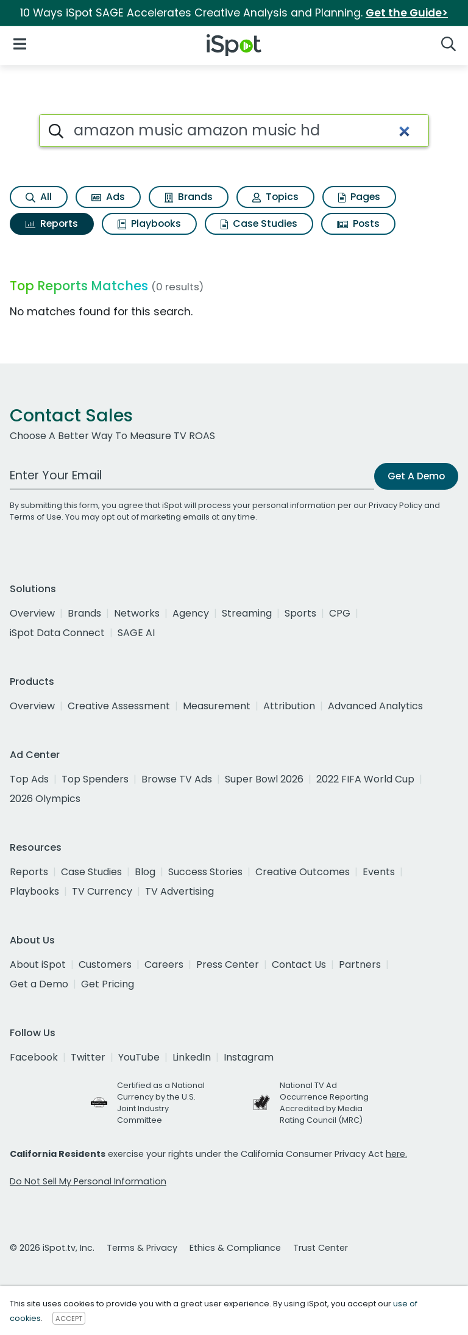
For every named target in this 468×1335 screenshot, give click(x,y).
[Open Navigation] (19, 43)
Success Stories (205, 872)
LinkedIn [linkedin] (191, 1057)
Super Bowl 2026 (264, 779)
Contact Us (299, 964)
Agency (190, 613)
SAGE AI (136, 633)
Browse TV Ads (176, 779)
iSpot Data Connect (57, 633)
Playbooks (149, 224)
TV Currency (102, 891)
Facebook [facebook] (34, 1057)
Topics (275, 197)
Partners (360, 964)
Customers (105, 964)
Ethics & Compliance (235, 1248)
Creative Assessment (119, 706)
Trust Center (320, 1248)
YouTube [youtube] (139, 1057)
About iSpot (38, 964)
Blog (145, 872)
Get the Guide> (407, 12)
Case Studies (259, 224)
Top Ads (29, 779)
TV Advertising (179, 891)
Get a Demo (39, 984)
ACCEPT (68, 1318)
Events (379, 872)
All (39, 197)
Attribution (289, 706)
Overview (32, 613)
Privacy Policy (395, 505)
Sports (300, 613)
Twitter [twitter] (88, 1057)
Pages (359, 197)
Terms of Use (36, 517)
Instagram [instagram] (249, 1057)
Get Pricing (107, 984)
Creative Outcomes (302, 872)
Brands (189, 197)
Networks (137, 613)
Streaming (247, 613)
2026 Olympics (45, 799)
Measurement (216, 706)
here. (396, 1154)
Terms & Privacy (142, 1248)
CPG (339, 613)
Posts (358, 224)
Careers (163, 964)
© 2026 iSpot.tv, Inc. (52, 1248)
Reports (52, 224)
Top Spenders (95, 779)
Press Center (227, 964)
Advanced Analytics (375, 706)
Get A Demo (416, 476)
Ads (108, 197)
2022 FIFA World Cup (365, 779)
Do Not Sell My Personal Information (88, 1181)
